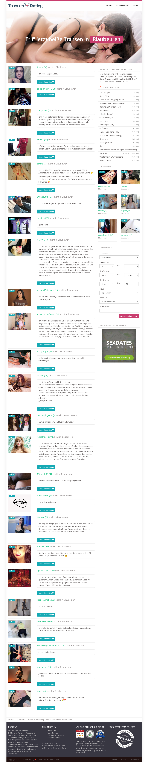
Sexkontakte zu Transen (51, 743)
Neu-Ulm (115, 153)
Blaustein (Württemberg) (119, 107)
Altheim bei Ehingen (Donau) (119, 99)
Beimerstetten (119, 160)
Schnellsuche (51, 730)
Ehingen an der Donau (119, 132)
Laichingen (119, 121)
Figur (101, 289)
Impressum (135, 759)
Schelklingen (119, 92)
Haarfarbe (103, 297)
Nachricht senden (46, 82)
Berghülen (119, 96)
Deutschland (21, 720)
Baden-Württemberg (36, 720)
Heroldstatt (119, 110)
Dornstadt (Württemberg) (119, 135)
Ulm (119, 146)
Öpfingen (119, 128)
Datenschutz (124, 759)
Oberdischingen (119, 117)
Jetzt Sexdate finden (128, 316)
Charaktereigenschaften (55, 735)
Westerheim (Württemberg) (119, 157)
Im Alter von (104, 262)
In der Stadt (104, 306)
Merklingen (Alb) (119, 124)
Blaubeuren (61, 67)
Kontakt (115, 759)
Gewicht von (104, 280)
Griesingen (119, 139)
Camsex (135, 5)
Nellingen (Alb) (119, 142)
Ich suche (103, 253)
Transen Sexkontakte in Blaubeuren (58, 720)
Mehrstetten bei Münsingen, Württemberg (119, 150)
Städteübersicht (122, 5)
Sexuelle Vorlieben (53, 737)
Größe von (104, 271)
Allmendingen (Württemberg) (119, 103)
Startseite (108, 5)
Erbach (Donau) (119, 114)
